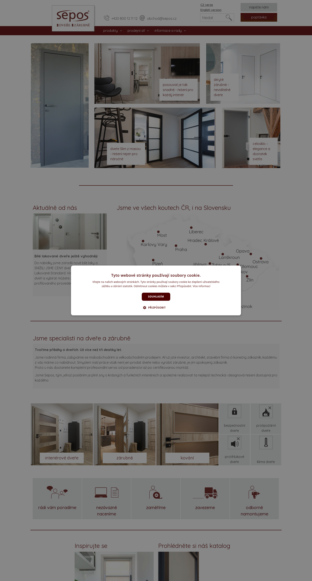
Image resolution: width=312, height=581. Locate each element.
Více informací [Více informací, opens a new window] (201, 286)
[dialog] (156, 290)
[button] (156, 307)
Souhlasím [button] (156, 296)
